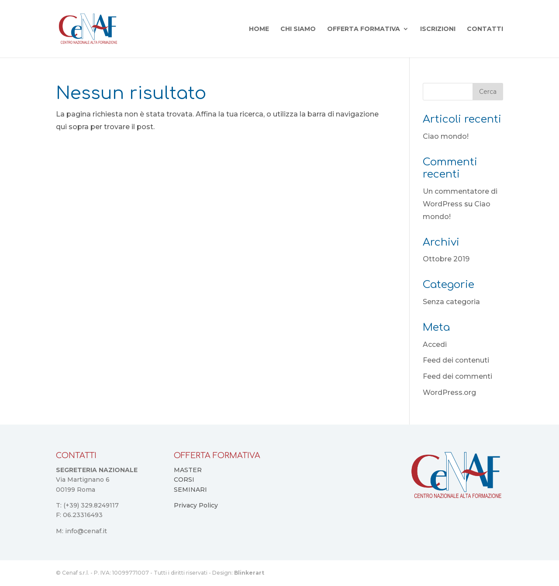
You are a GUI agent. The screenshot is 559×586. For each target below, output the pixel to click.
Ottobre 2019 (446, 259)
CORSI (184, 479)
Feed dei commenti (457, 376)
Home (259, 29)
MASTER (188, 470)
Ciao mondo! (446, 136)
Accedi (435, 344)
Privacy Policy (196, 505)
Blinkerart (249, 572)
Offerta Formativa (363, 29)
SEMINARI (190, 489)
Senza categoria (451, 302)
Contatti (485, 29)
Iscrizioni (437, 29)
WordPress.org (449, 392)
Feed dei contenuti (456, 360)
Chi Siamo (298, 29)
